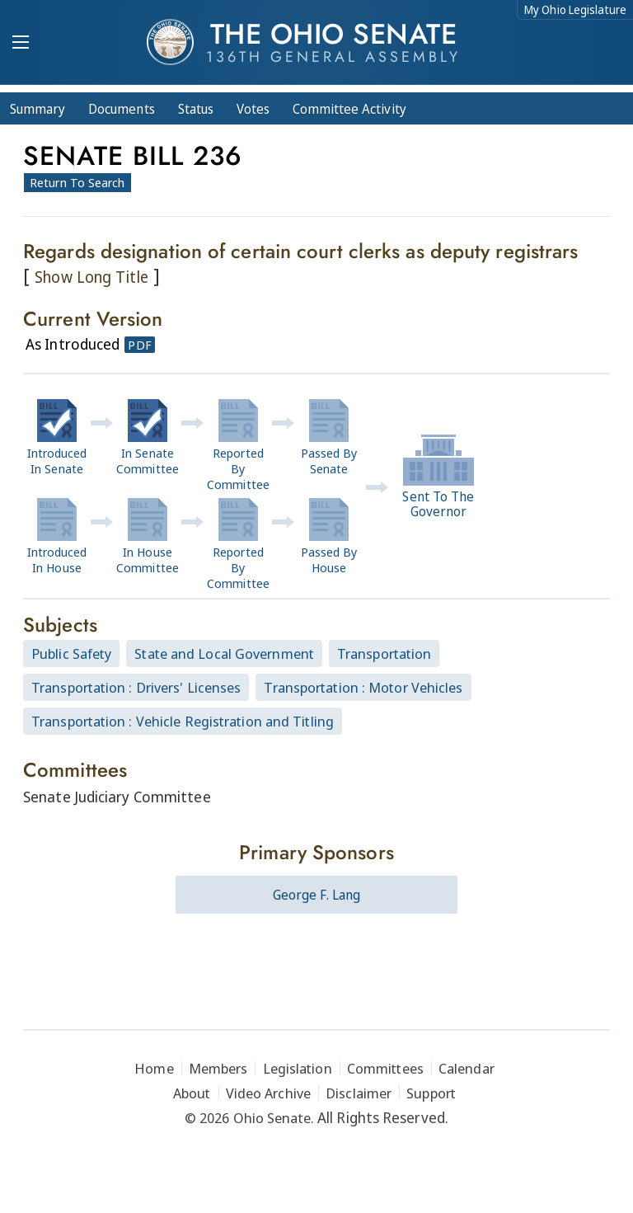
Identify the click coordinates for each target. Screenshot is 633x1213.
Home (153, 1068)
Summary (37, 109)
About (192, 1093)
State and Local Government (224, 653)
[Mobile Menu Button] (20, 43)
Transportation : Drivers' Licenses (136, 687)
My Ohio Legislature (575, 9)
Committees (385, 1068)
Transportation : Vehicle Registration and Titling (182, 721)
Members (218, 1068)
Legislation (297, 1068)
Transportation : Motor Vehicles (363, 687)
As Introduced (73, 344)
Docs (121, 109)
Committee (349, 109)
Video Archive (268, 1093)
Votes (253, 109)
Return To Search (77, 182)
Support (431, 1093)
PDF (139, 344)
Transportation (384, 653)
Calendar (466, 1068)
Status (195, 109)
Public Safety (71, 653)
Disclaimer (359, 1093)
